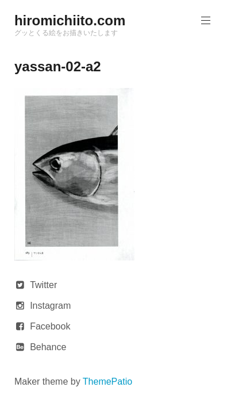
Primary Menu (204, 20)
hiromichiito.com (69, 20)
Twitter (43, 285)
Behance (48, 347)
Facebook (50, 326)
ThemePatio (107, 381)
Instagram (50, 305)
